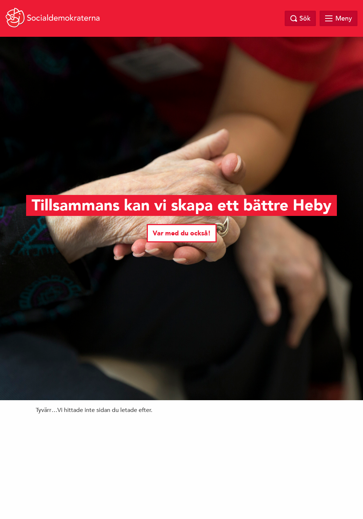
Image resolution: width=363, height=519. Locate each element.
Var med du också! (182, 233)
